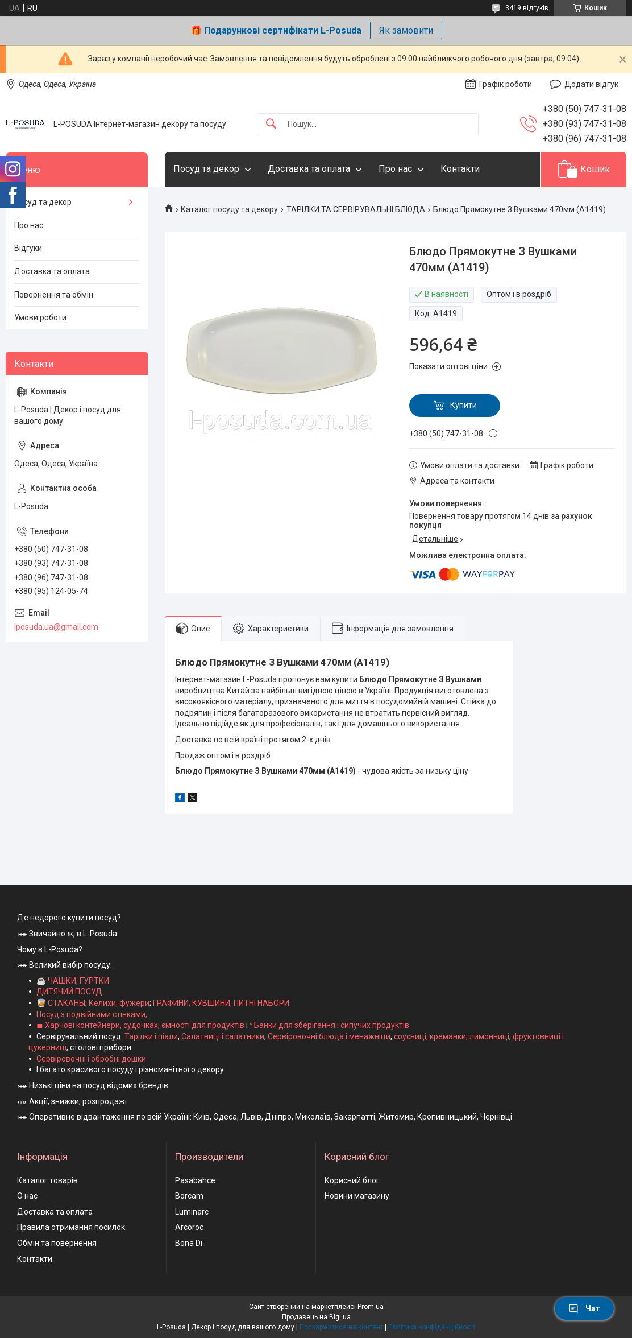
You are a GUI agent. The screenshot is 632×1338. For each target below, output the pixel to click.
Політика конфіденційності (431, 1327)
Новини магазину (357, 1195)
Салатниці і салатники (222, 1036)
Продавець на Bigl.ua (316, 1317)
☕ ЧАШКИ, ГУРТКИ (72, 980)
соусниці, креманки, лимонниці (451, 1036)
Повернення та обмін (53, 294)
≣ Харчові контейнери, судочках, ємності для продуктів (140, 1025)
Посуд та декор (206, 168)
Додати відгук (591, 84)
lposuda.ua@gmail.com (56, 626)
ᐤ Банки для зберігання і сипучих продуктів (329, 1025)
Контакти (460, 168)
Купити (463, 405)
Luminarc (192, 1211)
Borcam (189, 1195)
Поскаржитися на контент (341, 1327)
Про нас (395, 168)
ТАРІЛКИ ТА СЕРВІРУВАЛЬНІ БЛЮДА (355, 209)
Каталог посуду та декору (229, 209)
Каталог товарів (47, 1180)
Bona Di (188, 1243)
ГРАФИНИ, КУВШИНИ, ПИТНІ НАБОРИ (221, 1002)
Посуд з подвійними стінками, (91, 1014)
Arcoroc (189, 1227)
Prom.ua (370, 1307)
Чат (584, 1308)
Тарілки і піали (151, 1036)
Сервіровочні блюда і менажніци (329, 1036)
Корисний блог (352, 1180)
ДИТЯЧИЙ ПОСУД (69, 991)
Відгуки (28, 248)
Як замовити (406, 30)
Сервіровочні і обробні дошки (91, 1058)
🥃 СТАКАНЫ (60, 1002)
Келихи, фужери (119, 1002)
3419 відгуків (526, 8)
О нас (27, 1195)
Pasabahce (195, 1180)
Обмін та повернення (57, 1243)
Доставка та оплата (309, 168)
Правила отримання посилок (71, 1227)
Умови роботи (40, 317)
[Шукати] (271, 124)
